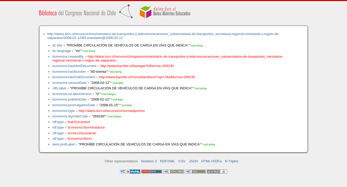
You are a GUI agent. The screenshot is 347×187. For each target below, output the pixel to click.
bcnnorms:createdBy (67, 56)
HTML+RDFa (211, 161)
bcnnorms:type (63, 111)
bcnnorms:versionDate (69, 83)
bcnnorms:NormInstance (86, 127)
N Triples (232, 161)
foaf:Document (79, 122)
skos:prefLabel (63, 144)
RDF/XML (167, 161)
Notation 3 (149, 161)
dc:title (57, 45)
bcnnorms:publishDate (69, 99)
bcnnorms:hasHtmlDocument (74, 66)
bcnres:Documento (82, 133)
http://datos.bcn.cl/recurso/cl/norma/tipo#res (112, 111)
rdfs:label (59, 88)
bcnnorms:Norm (80, 139)
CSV (181, 161)
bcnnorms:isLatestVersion (71, 94)
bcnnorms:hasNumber (69, 72)
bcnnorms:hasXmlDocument (73, 77)
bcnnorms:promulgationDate (73, 105)
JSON (193, 161)
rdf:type (58, 122)
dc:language (61, 51)
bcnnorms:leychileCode (70, 116)
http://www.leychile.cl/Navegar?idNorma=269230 (137, 66)
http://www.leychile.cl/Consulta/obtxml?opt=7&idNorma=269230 (147, 77)
